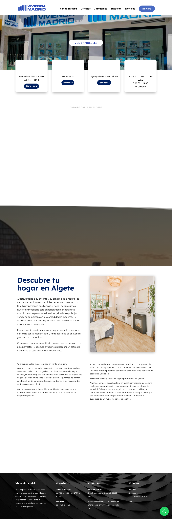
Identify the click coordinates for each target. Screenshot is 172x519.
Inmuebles (100, 9)
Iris (130, 502)
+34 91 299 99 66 (111, 502)
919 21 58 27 (68, 76)
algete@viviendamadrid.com (104, 76)
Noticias (130, 9)
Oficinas (86, 9)
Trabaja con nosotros (138, 496)
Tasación (116, 9)
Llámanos (68, 83)
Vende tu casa (68, 9)
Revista (146, 9)
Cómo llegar (32, 86)
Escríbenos (104, 83)
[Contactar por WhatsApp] (164, 511)
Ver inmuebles (86, 43)
